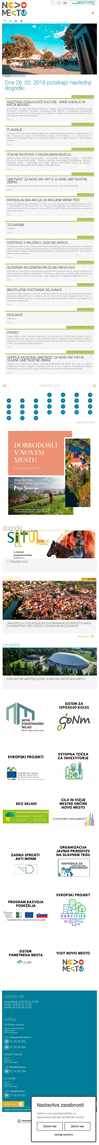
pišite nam (14, 1104)
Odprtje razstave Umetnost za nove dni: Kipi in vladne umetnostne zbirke (45, 359)
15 (49, 406)
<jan (5, 386)
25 (90, 412)
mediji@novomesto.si (17, 1091)
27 (22, 418)
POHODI (12, 332)
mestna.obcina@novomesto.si (20, 1037)
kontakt (59, 2)
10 (76, 400)
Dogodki (8, 75)
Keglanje (15, 315)
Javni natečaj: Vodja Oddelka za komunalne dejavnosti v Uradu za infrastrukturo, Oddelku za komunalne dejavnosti (48, 625)
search (52, 2)
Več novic (83, 636)
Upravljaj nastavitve (63, 1134)
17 (76, 406)
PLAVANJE (14, 130)
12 (9, 406)
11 (90, 400)
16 (63, 406)
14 (36, 406)
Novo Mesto (21, 9)
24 (76, 412)
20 (22, 412)
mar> (94, 386)
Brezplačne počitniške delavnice (34, 290)
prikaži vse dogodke (85, 422)
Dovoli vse (49, 1126)
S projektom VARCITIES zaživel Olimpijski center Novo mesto (45, 679)
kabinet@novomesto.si (18, 1067)
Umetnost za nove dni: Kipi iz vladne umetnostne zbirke (47, 180)
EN (65, 3)
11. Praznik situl (17, 561)
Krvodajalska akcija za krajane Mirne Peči (43, 200)
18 (90, 406)
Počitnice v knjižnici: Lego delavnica (37, 243)
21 (36, 412)
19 (9, 412)
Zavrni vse (77, 1126)
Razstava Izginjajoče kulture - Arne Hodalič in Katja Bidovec (46, 103)
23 (63, 412)
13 (22, 406)
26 (9, 418)
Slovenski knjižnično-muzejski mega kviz (41, 267)
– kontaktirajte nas (83, 3)
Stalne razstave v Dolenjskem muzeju (39, 154)
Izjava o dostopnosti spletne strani (21, 1109)
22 (49, 412)
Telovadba (15, 225)
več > (9, 119)
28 (36, 418)
